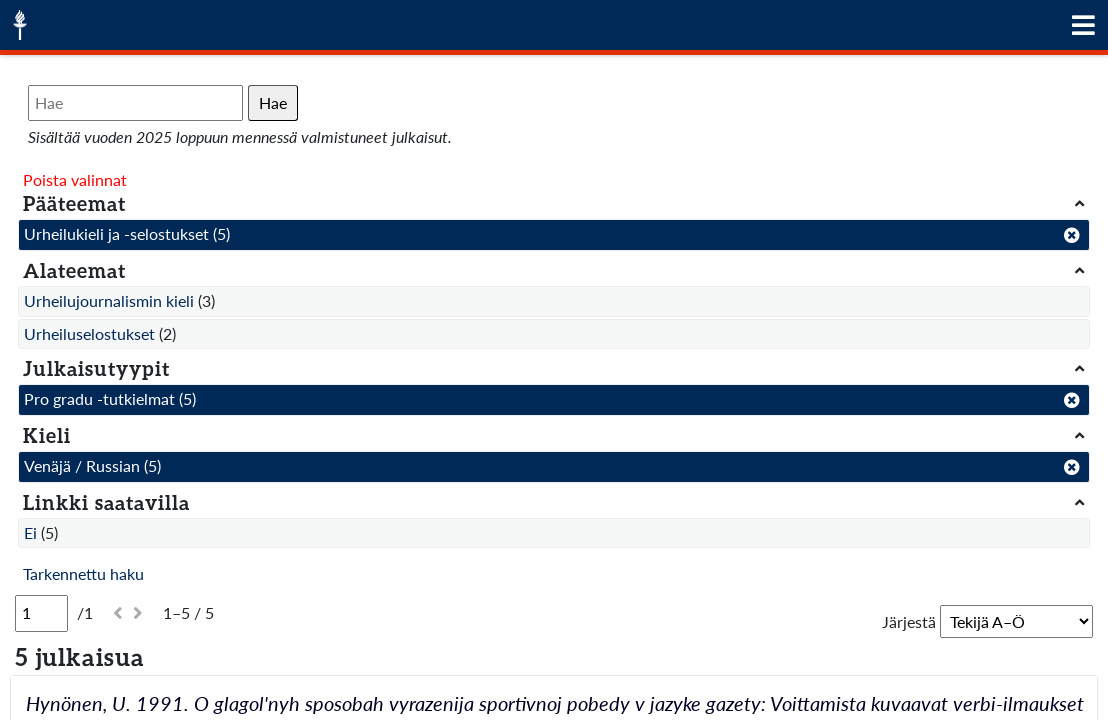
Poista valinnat (75, 179)
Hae (273, 102)
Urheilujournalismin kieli (109, 300)
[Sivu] (41, 613)
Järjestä (909, 621)
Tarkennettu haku (83, 573)
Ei (30, 532)
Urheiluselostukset (89, 333)
